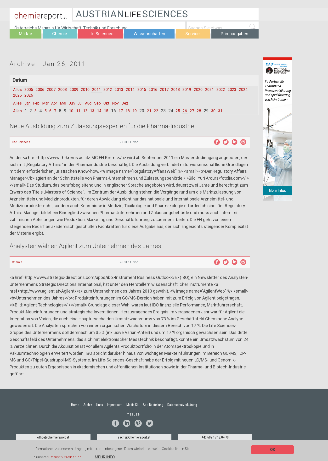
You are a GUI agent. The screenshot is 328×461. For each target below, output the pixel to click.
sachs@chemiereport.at (134, 437)
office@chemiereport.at (53, 437)
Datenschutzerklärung (64, 457)
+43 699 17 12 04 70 (215, 437)
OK (272, 449)
